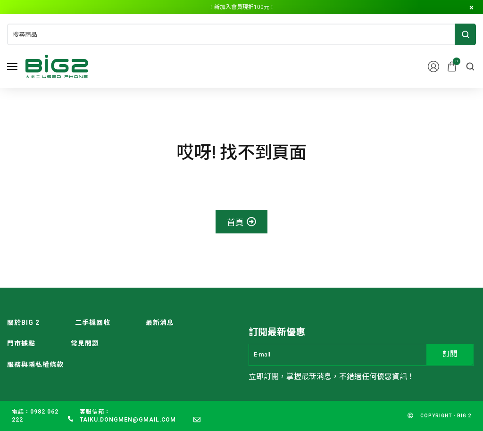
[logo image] (56, 65)
